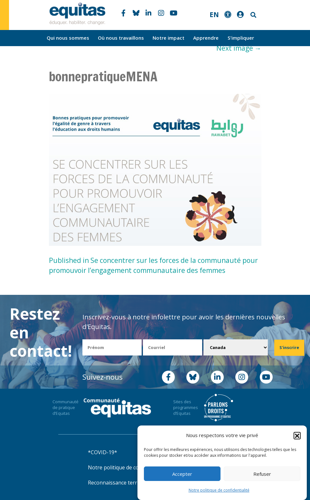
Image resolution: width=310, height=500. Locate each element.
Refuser (262, 474)
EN (214, 14)
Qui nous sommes (68, 38)
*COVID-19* (102, 452)
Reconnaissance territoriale (121, 482)
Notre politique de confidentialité (219, 490)
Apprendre (206, 38)
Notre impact (168, 38)
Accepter (182, 474)
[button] (297, 435)
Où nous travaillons (121, 38)
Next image (238, 48)
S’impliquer (241, 38)
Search (252, 15)
